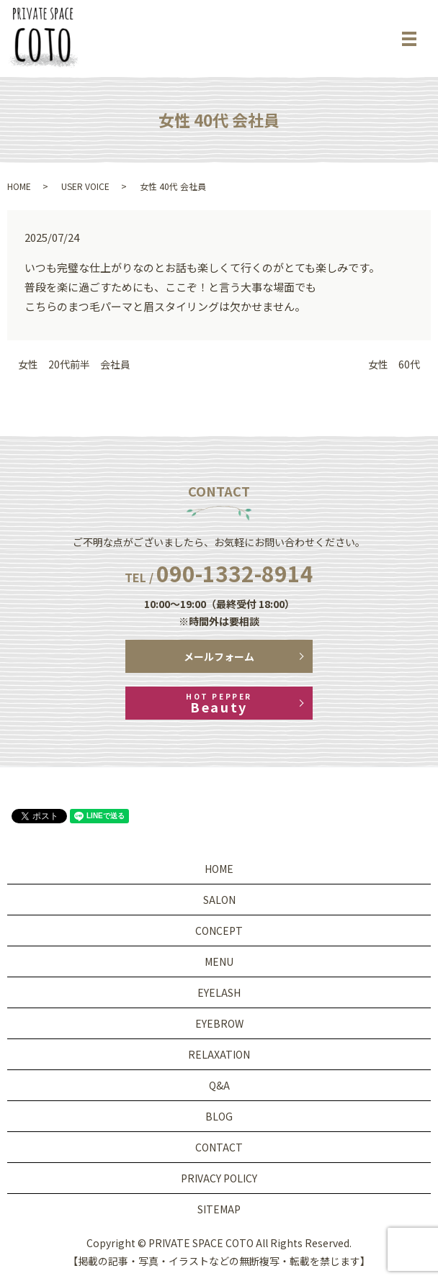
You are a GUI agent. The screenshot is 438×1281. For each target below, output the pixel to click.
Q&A (219, 1085)
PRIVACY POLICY (219, 1178)
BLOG (219, 1116)
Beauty (219, 703)
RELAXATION (219, 1054)
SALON (219, 899)
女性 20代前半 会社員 (74, 364)
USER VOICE (85, 186)
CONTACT (219, 1147)
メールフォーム (219, 656)
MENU (219, 961)
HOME (19, 186)
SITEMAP (219, 1209)
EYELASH (219, 992)
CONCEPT (219, 930)
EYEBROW (219, 1023)
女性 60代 (394, 364)
